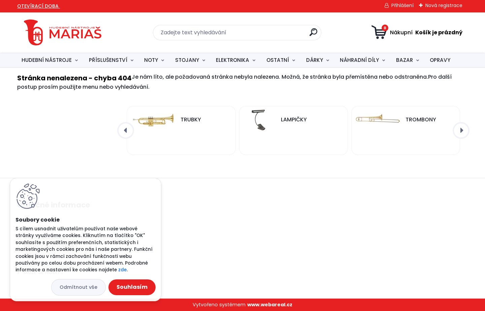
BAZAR (404, 60)
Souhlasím (132, 287)
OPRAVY (440, 60)
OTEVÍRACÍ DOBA (38, 6)
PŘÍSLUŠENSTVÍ (108, 60)
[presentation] (125, 130)
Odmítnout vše (78, 287)
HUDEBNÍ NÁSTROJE (47, 60)
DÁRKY (314, 60)
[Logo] (62, 32)
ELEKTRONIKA (232, 60)
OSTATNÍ (277, 60)
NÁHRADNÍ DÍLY (359, 60)
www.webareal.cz (269, 304)
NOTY (151, 60)
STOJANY (187, 60)
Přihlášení (402, 5)
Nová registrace (443, 5)
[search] (313, 34)
